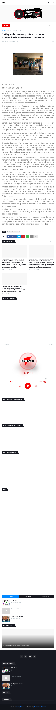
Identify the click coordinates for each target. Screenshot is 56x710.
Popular (10, 596)
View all (52, 242)
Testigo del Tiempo (17, 616)
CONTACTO (14, 600)
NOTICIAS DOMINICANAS (14, 31)
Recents (28, 596)
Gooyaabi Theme (40, 707)
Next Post (50, 344)
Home (4, 31)
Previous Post (7, 344)
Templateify (20, 707)
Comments (45, 596)
